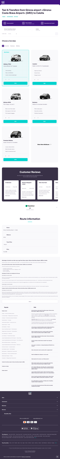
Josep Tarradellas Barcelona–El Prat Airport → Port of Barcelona (12, 340)
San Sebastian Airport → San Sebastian (8, 349)
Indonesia (49, 442)
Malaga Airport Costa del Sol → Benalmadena (9, 331)
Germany (36, 442)
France (26, 442)
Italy (21, 442)
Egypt (24, 442)
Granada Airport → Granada (6, 320)
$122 (15, 83)
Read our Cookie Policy (26, 456)
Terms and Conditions (31, 451)
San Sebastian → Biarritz (6, 326)
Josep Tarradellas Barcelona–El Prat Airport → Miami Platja (11, 337)
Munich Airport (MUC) (46, 436)
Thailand (15, 442)
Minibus (18, 46)
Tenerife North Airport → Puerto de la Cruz (9, 322)
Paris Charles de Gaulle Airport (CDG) (19, 436)
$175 (15, 159)
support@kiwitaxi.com (36, 418)
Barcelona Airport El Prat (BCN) (7, 436)
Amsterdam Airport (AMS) (38, 436)
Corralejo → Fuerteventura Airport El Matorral (9, 317)
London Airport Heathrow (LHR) (29, 437)
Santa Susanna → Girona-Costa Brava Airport (9, 353)
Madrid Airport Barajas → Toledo (7, 355)
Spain (19, 442)
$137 (44, 121)
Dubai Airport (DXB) (35, 434)
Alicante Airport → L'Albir (6, 324)
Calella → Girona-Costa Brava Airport (8, 313)
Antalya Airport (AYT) (19, 434)
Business (13, 46)
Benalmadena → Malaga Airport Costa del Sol (9, 351)
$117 (15, 121)
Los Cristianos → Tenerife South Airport (8, 335)
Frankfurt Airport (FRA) (29, 436)
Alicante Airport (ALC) (42, 434)
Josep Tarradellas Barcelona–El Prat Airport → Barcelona (11, 344)
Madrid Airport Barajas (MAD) (51, 434)
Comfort (7, 46)
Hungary (53, 442)
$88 (44, 83)
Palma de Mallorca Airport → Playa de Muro (9, 342)
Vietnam (29, 442)
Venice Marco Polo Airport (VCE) (17, 437)
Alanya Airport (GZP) (11, 434)
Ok (57, 456)
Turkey (10, 442)
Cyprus (33, 442)
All (3, 46)
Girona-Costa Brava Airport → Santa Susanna (9, 329)
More (35, 437)
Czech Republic (44, 442)
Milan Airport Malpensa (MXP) (7, 437)
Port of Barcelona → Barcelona (7, 333)
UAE (13, 442)
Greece (40, 442)
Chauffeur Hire (7, 413)
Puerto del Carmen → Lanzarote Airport (8, 346)
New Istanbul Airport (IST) (27, 434)
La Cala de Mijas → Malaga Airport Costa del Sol (10, 315)
